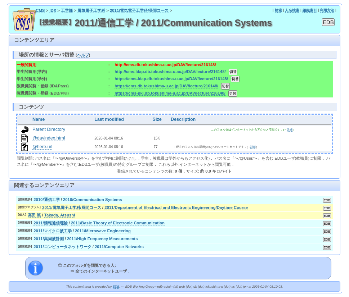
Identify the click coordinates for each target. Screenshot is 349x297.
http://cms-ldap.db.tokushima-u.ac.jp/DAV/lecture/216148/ (170, 71)
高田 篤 (34, 215)
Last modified (109, 119)
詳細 (289, 129)
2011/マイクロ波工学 (52, 231)
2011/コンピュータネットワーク (62, 247)
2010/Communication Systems (92, 199)
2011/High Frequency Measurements (102, 239)
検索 (278, 10)
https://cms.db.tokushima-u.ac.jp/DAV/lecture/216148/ (166, 86)
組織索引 (310, 10)
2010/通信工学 (46, 199)
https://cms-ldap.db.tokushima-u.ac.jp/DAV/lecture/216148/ (171, 79)
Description (183, 119)
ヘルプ (83, 55)
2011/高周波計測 (48, 239)
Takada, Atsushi (59, 215)
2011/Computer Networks (119, 247)
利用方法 (327, 10)
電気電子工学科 (91, 10)
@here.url (42, 146)
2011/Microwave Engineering (103, 231)
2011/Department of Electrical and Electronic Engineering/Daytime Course (176, 207)
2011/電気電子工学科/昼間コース (139, 10)
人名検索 (292, 10)
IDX (52, 10)
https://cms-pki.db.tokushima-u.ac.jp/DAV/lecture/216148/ (170, 93)
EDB (116, 286)
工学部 (67, 10)
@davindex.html (48, 138)
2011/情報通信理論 (50, 223)
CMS (40, 10)
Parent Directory (48, 129)
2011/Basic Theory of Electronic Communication (118, 223)
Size (157, 119)
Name (38, 119)
